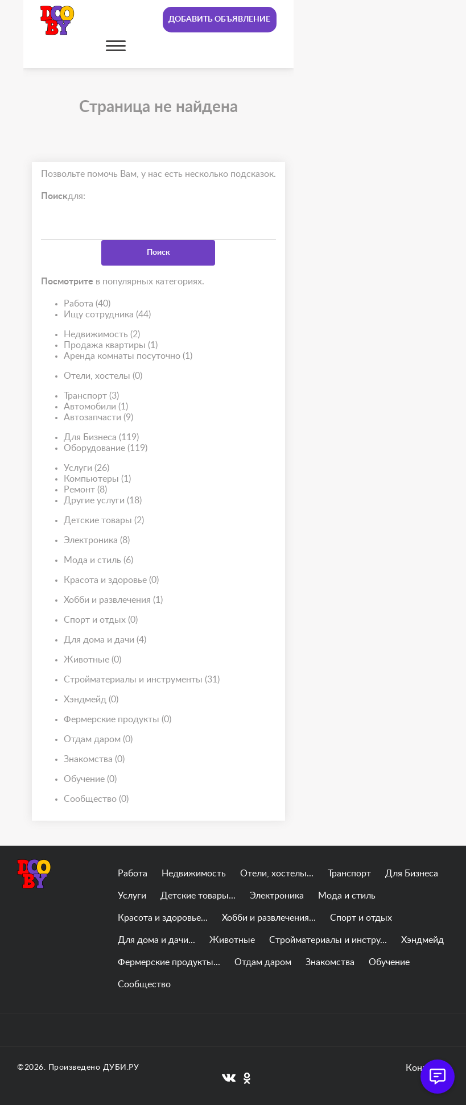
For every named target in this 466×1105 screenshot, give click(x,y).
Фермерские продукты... (169, 962)
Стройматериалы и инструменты (142, 679)
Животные (92, 660)
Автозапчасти (98, 417)
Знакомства (94, 759)
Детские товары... (198, 895)
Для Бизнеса (101, 437)
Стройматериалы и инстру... (328, 940)
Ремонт (85, 490)
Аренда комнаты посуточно (128, 356)
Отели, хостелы (103, 376)
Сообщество (96, 799)
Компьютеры (97, 479)
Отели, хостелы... (277, 873)
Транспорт (91, 396)
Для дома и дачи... (156, 940)
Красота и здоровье (111, 580)
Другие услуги (103, 500)
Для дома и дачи (105, 640)
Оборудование (105, 448)
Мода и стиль (98, 560)
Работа (87, 304)
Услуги (86, 468)
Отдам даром (98, 739)
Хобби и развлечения (113, 600)
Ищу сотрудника (107, 314)
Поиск (158, 252)
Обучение (90, 779)
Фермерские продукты (117, 719)
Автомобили (96, 407)
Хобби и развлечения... (269, 917)
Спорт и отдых (101, 620)
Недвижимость (102, 334)
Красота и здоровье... (163, 917)
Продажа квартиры (111, 345)
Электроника (97, 540)
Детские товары (104, 520)
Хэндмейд (91, 699)
